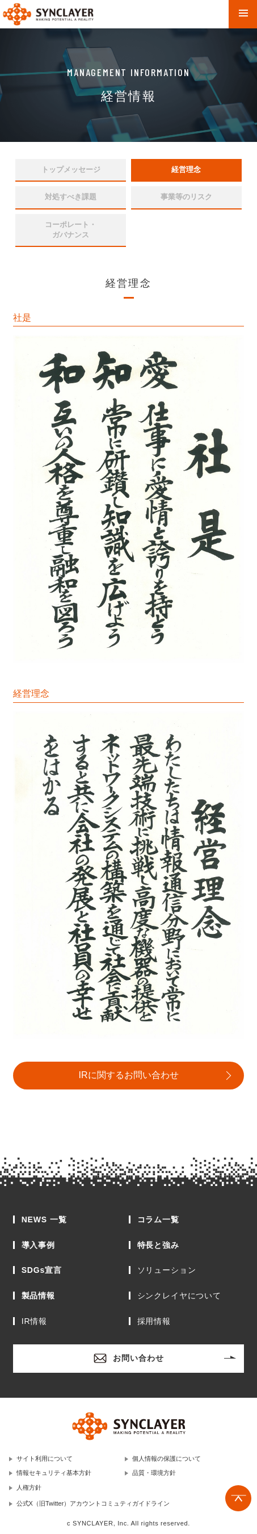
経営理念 (186, 169)
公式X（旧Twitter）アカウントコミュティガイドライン (93, 1503)
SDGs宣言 (42, 1270)
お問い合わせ (128, 1358)
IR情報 (34, 1321)
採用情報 (154, 1321)
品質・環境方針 (154, 1472)
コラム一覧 (158, 1219)
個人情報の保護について (166, 1458)
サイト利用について (44, 1458)
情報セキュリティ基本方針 (53, 1472)
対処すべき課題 (70, 196)
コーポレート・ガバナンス (70, 229)
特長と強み (158, 1245)
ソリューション (166, 1270)
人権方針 (28, 1487)
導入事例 (38, 1245)
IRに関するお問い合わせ (129, 1075)
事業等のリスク (186, 196)
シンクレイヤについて (179, 1295)
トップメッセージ (70, 169)
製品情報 (38, 1295)
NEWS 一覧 (44, 1219)
